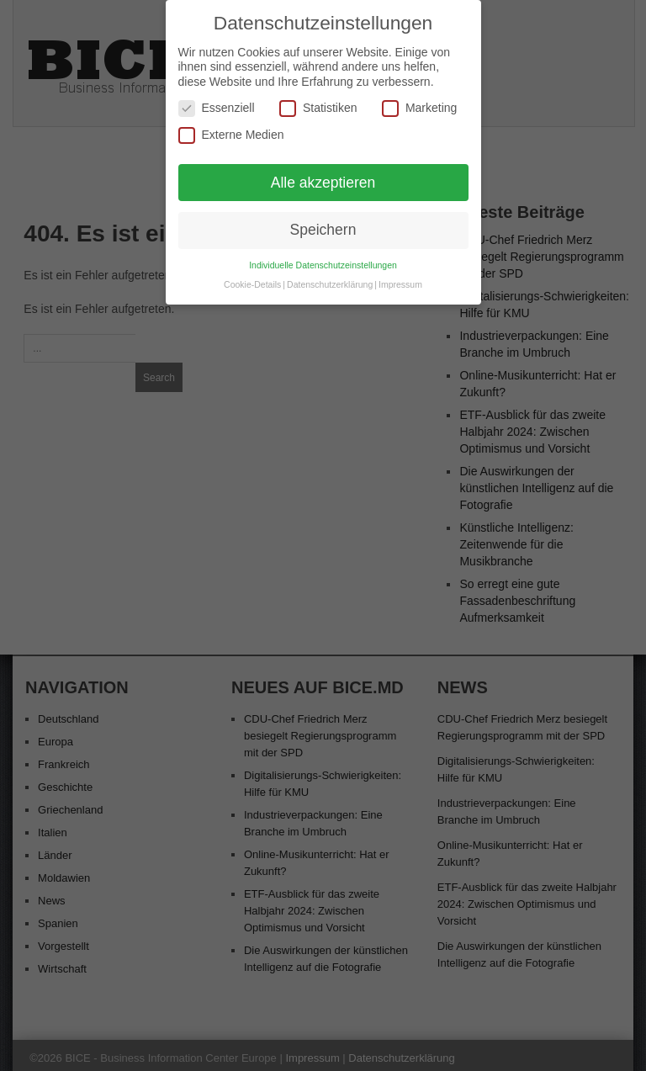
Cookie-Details (252, 278)
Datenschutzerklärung (330, 278)
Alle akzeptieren (323, 175)
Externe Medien (231, 129)
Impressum (400, 278)
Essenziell (216, 102)
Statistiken (318, 102)
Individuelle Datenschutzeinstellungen (323, 259)
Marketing (419, 102)
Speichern (323, 223)
